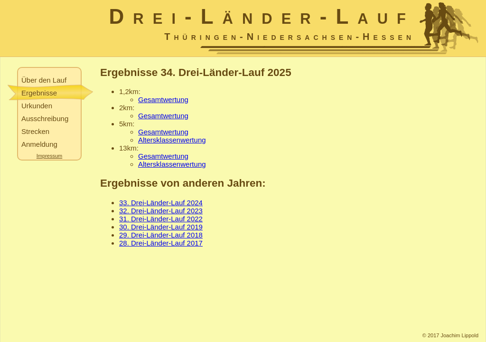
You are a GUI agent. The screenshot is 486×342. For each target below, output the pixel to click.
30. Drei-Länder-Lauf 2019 (161, 227)
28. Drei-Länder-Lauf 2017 (161, 243)
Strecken (35, 131)
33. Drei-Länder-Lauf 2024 (161, 203)
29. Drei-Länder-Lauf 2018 (161, 235)
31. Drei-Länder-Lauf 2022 (161, 219)
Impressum (49, 156)
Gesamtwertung (163, 99)
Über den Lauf (43, 80)
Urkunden (36, 106)
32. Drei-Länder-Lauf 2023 (161, 211)
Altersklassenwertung (172, 140)
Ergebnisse (39, 93)
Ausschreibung (44, 118)
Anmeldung (39, 144)
